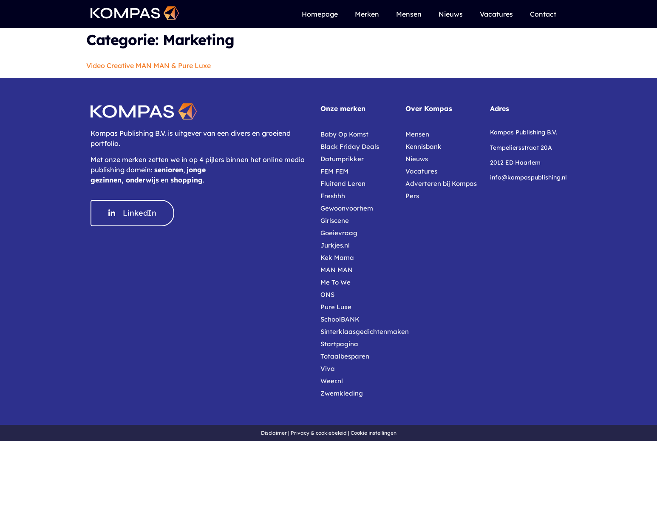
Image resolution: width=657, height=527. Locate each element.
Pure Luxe (335, 307)
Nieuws (451, 14)
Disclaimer (274, 433)
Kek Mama (337, 258)
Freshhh (332, 196)
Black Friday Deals (349, 146)
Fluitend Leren (342, 183)
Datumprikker (342, 159)
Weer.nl (331, 381)
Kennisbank (423, 146)
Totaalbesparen (344, 356)
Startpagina (339, 344)
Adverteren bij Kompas (441, 183)
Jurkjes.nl (335, 245)
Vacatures (496, 14)
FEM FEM (334, 171)
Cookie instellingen (373, 433)
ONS (327, 295)
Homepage (320, 14)
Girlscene (334, 220)
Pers (412, 196)
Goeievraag (338, 233)
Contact (543, 14)
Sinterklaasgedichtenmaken (358, 332)
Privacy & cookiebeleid (319, 433)
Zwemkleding (341, 393)
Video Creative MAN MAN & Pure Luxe (148, 65)
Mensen (409, 14)
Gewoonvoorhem (346, 208)
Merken (367, 14)
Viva (327, 369)
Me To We (335, 282)
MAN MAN (336, 270)
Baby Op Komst (344, 134)
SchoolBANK (340, 319)
